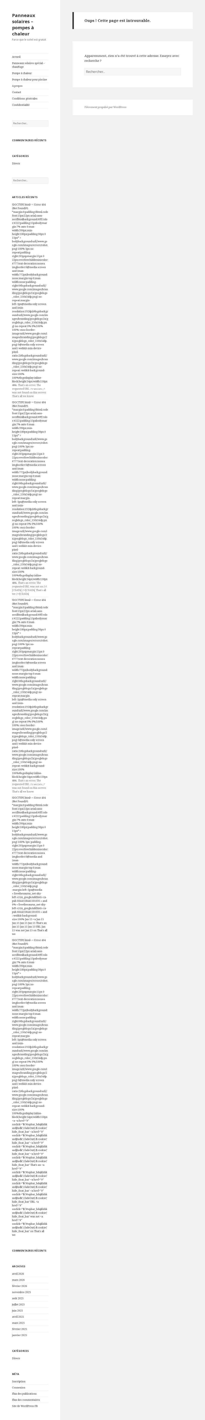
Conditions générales (24, 98)
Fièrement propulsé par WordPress (105, 107)
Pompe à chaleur (22, 73)
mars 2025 (18, 1323)
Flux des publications (24, 1393)
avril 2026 (18, 1274)
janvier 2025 (19, 1335)
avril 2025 (18, 1316)
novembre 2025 (21, 1292)
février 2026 (19, 1286)
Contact (16, 92)
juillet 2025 (18, 1304)
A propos (17, 86)
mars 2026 (18, 1280)
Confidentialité (21, 105)
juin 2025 (17, 1310)
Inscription (18, 1381)
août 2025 (18, 1298)
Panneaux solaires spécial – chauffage (28, 65)
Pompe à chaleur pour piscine (29, 79)
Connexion (18, 1387)
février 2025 (19, 1329)
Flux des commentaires (26, 1400)
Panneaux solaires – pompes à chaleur (23, 24)
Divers (16, 163)
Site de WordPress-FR (25, 1406)
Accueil (16, 57)
